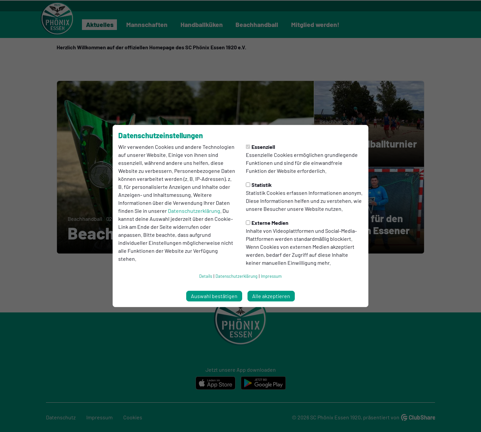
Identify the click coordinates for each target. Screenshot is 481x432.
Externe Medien (267, 222)
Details (205, 276)
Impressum (271, 276)
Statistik (259, 185)
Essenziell (260, 147)
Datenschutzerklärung (194, 211)
